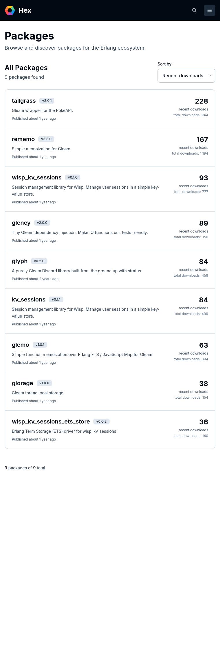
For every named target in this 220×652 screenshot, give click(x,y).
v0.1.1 (56, 299)
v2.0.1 (47, 100)
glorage (22, 383)
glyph (19, 261)
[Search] (194, 10)
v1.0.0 (44, 383)
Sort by (164, 63)
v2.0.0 (42, 222)
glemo (20, 344)
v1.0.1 (40, 344)
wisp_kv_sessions (37, 177)
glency (21, 222)
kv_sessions (28, 299)
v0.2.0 (39, 261)
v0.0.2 (101, 421)
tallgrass (24, 100)
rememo (23, 139)
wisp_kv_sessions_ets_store (51, 421)
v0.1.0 (72, 177)
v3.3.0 (46, 139)
